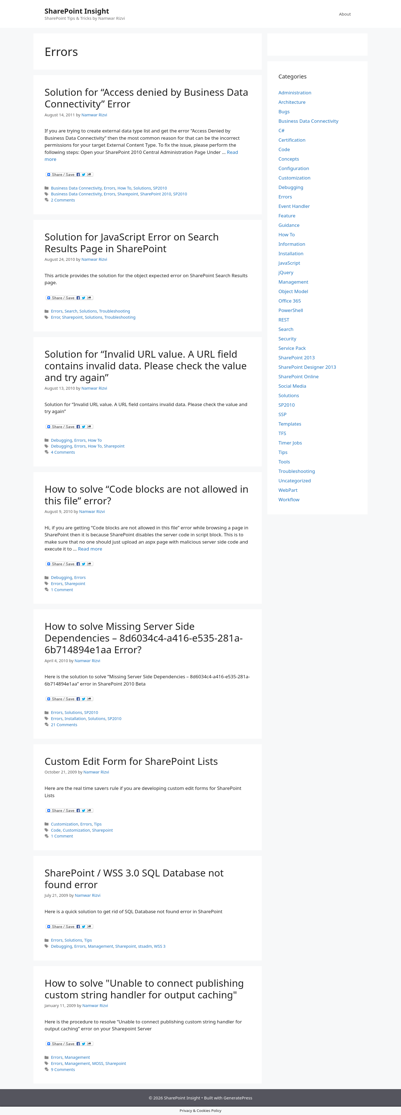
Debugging (61, 440)
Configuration (293, 168)
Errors (109, 188)
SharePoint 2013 (296, 357)
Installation (75, 718)
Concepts (288, 159)
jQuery (285, 272)
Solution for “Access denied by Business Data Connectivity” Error (146, 97)
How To (124, 188)
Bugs (284, 111)
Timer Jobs (290, 442)
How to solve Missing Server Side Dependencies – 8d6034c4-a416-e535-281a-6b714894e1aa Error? (144, 638)
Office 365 (289, 301)
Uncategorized (294, 480)
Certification (291, 140)
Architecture (291, 102)
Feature (286, 215)
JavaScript (289, 263)
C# (281, 130)
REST (283, 319)
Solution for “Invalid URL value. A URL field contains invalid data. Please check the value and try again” (146, 365)
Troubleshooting (114, 311)
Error (55, 317)
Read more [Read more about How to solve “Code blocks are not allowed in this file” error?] (90, 549)
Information (291, 244)
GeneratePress (238, 1098)
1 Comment (62, 589)
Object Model (293, 291)
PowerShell (290, 310)
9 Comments (63, 1069)
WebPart (288, 490)
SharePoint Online (298, 376)
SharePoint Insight (77, 11)
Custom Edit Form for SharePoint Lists (131, 761)
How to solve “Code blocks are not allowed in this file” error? (146, 494)
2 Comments (63, 200)
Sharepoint (128, 194)
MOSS (97, 1063)
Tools (284, 461)
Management (100, 946)
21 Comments (64, 724)
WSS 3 (159, 946)
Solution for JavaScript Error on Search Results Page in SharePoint (132, 242)
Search (71, 311)
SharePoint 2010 (155, 194)
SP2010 (160, 188)
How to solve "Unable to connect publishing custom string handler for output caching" (144, 988)
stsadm (145, 946)
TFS (282, 433)
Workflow (288, 499)
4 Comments (63, 452)
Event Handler (294, 206)
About (345, 14)
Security (287, 338)
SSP (282, 414)
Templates (289, 424)
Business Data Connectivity (76, 188)
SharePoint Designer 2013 (307, 367)
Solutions (142, 188)
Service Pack (292, 348)
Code (56, 830)
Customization (64, 824)
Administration (294, 92)
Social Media (292, 386)
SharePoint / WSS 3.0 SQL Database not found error (134, 878)
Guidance (289, 225)
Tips (98, 824)
